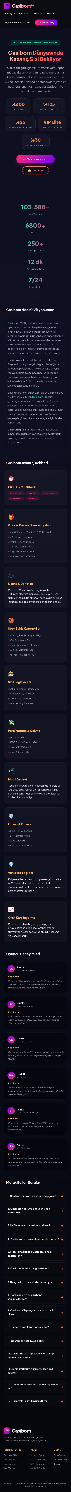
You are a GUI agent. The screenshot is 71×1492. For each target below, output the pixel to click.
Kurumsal (24, 13)
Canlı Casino (10, 1464)
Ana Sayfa (9, 13)
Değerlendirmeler (13, 22)
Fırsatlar (37, 13)
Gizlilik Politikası (37, 1459)
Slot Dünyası (9, 1468)
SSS (28, 22)
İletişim (57, 1464)
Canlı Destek (60, 1455)
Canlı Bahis (9, 1459)
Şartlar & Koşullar (38, 1468)
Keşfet (50, 13)
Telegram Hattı (60, 1459)
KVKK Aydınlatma (38, 1464)
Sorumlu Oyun (37, 1455)
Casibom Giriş (46, 22)
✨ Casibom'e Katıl (35, 159)
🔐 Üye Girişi (35, 170)
